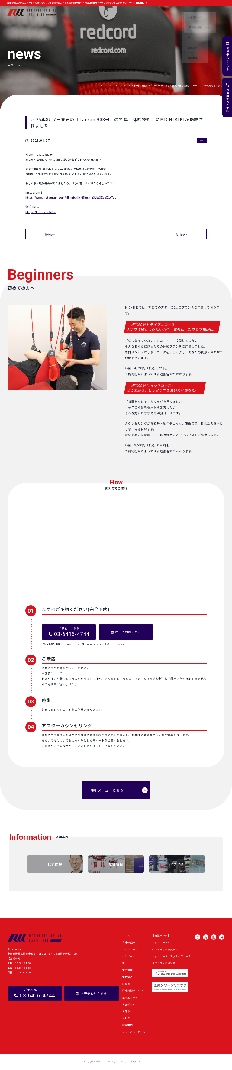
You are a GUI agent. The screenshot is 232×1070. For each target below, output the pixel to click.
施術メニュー (103, 12)
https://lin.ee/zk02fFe (40, 212)
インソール (128, 956)
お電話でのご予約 (228, 100)
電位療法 (127, 976)
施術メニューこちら (107, 790)
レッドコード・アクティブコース (171, 956)
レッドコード (130, 949)
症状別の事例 (141, 12)
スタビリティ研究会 (164, 963)
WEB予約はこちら (228, 58)
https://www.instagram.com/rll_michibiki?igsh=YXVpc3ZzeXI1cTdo (70, 197)
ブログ (188, 12)
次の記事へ (181, 234)
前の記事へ (51, 234)
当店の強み (86, 12)
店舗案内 (220, 12)
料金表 (126, 983)
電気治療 (127, 969)
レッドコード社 (161, 942)
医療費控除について (134, 990)
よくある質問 (203, 12)
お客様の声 (159, 12)
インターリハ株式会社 (165, 949)
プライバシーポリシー (135, 1031)
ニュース (117, 86)
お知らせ (175, 12)
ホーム (71, 12)
